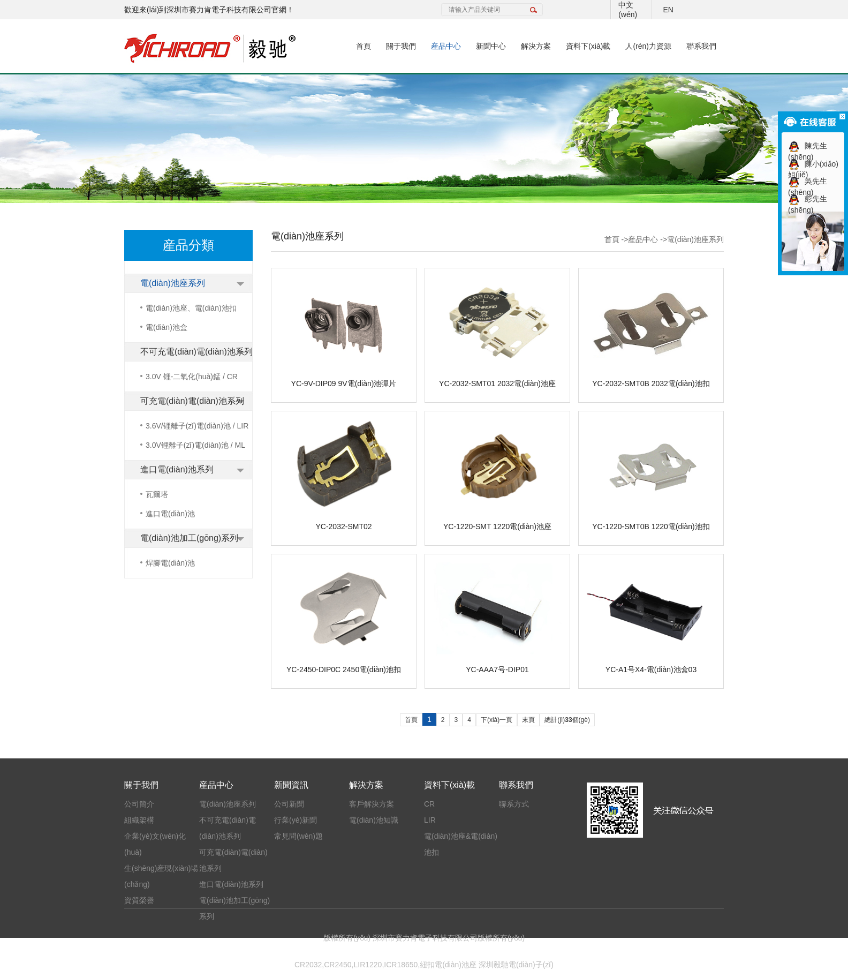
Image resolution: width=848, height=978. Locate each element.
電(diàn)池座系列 (172, 283)
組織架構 (139, 820)
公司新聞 (289, 804)
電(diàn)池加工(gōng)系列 (189, 538)
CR (429, 804)
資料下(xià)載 (588, 46)
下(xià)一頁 (496, 720)
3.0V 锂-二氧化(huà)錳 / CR (192, 376)
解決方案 (536, 46)
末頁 (528, 720)
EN (668, 9)
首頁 (363, 46)
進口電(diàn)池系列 (177, 469)
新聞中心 (491, 46)
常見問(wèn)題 (298, 836)
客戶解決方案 (371, 804)
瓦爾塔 (157, 494)
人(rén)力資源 (648, 46)
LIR (430, 820)
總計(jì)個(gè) (567, 720)
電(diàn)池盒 (166, 327)
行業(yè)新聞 (295, 820)
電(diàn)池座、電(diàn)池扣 (191, 308)
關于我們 (401, 46)
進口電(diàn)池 (170, 513)
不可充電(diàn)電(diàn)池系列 (196, 351)
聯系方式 (514, 804)
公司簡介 (139, 804)
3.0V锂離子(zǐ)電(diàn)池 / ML (195, 445)
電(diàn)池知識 (373, 820)
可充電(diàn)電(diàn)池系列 (192, 400)
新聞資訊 (291, 784)
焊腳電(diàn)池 (170, 563)
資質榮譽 (139, 900)
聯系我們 (701, 46)
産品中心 (446, 46)
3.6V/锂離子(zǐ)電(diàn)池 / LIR (197, 426)
